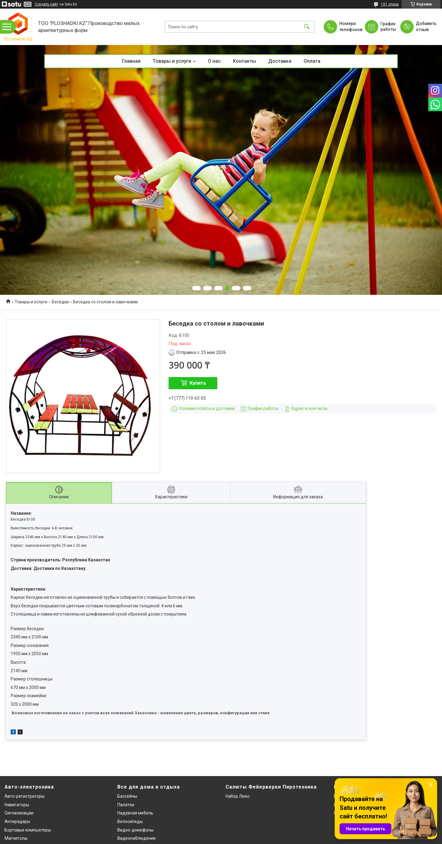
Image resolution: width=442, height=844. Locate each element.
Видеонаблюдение (136, 838)
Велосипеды (130, 821)
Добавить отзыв (426, 26)
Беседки (60, 301)
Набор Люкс (238, 796)
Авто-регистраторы (25, 796)
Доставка (279, 61)
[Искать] (306, 26)
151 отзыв (390, 4)
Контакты (244, 61)
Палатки (125, 804)
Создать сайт (46, 4)
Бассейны (127, 796)
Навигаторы (17, 804)
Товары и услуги (172, 61)
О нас (214, 61)
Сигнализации (19, 812)
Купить (198, 383)
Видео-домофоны (135, 830)
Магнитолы (16, 838)
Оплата (312, 61)
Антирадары (17, 821)
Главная (131, 61)
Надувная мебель (135, 812)
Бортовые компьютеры (28, 830)
